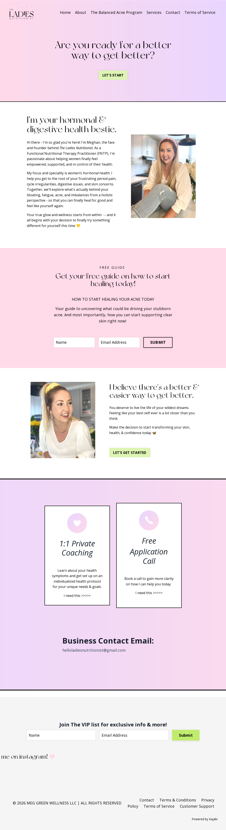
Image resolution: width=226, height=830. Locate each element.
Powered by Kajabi (204, 819)
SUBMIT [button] (158, 342)
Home (65, 12)
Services (154, 12)
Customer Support (197, 806)
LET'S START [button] (113, 75)
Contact (173, 12)
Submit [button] (186, 735)
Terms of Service (199, 12)
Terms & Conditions (177, 800)
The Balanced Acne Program (116, 12)
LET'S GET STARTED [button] (129, 452)
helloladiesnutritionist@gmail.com (94, 650)
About (80, 12)
